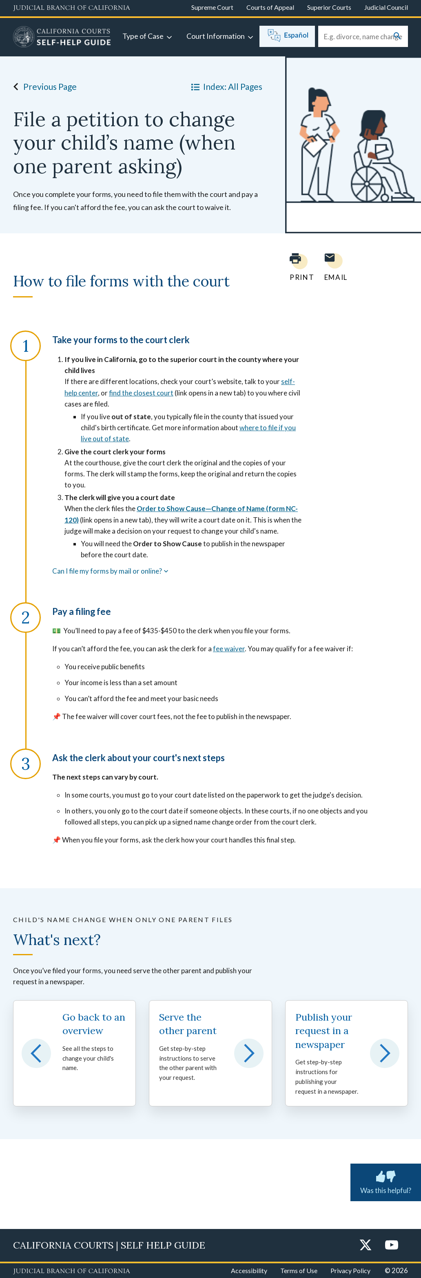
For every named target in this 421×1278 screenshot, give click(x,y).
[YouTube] (391, 1245)
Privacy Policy (350, 1270)
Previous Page (43, 86)
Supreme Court (212, 7)
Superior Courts (329, 7)
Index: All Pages (225, 86)
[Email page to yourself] (333, 267)
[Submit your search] (397, 36)
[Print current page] (296, 267)
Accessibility (249, 1270)
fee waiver (229, 648)
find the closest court (141, 393)
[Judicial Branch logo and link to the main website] (71, 8)
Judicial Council (386, 7)
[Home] (62, 38)
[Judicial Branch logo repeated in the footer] (71, 1271)
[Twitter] (365, 1245)
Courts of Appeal (270, 7)
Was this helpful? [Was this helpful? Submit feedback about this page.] (385, 1181)
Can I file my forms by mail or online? (111, 571)
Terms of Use (298, 1270)
